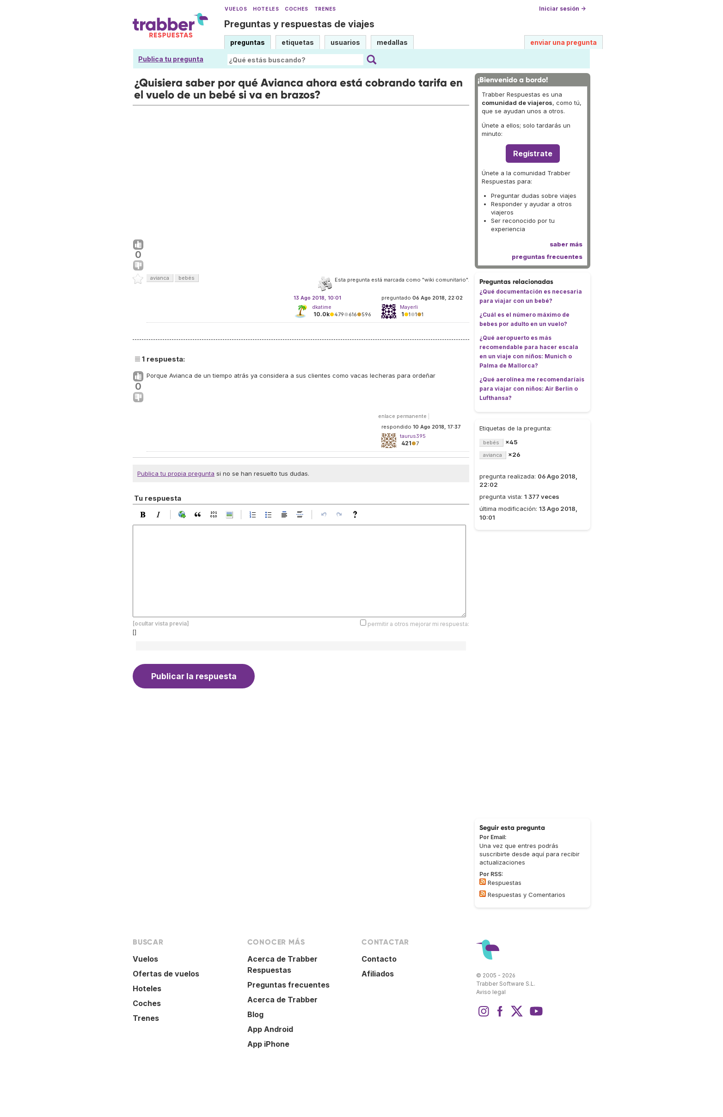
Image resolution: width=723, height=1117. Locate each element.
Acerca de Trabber (282, 999)
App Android (270, 1029)
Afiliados (378, 973)
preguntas (247, 42)
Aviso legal (491, 991)
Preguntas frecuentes (288, 984)
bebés (186, 278)
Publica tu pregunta (170, 59)
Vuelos (236, 9)
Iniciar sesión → (562, 8)
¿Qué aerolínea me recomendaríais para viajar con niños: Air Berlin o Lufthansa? (531, 388)
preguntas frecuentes (547, 256)
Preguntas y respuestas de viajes (299, 24)
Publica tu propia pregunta (175, 473)
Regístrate (532, 153)
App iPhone (268, 1044)
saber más (566, 244)
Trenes (325, 9)
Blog (255, 1014)
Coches (296, 9)
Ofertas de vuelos (166, 973)
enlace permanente (402, 416)
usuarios (345, 42)
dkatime (321, 307)
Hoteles (266, 9)
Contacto (379, 959)
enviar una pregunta (563, 42)
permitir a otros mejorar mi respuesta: (418, 623)
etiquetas (298, 42)
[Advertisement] (301, 170)
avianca (159, 278)
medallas (392, 42)
